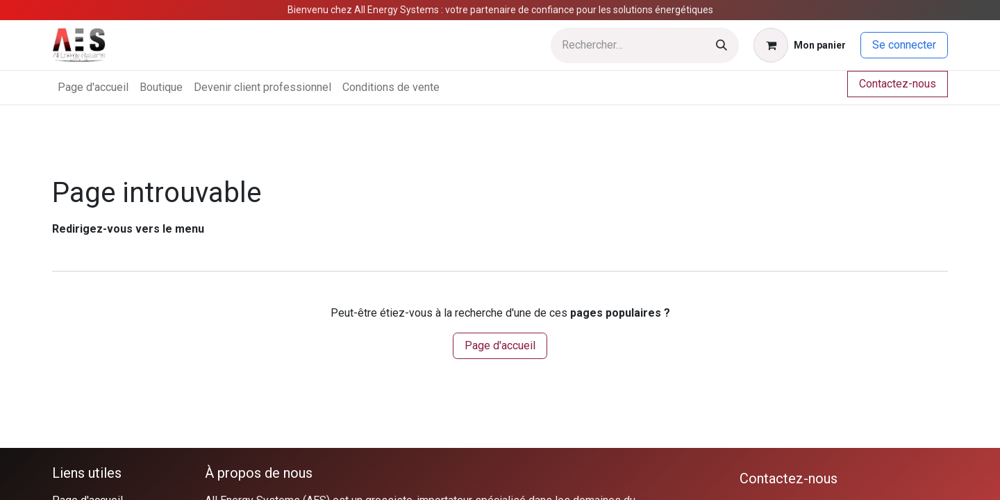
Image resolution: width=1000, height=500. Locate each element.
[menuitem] (93, 87)
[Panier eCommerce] (800, 45)
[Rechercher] (721, 45)
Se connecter (904, 44)
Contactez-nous (897, 83)
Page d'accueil (500, 345)
